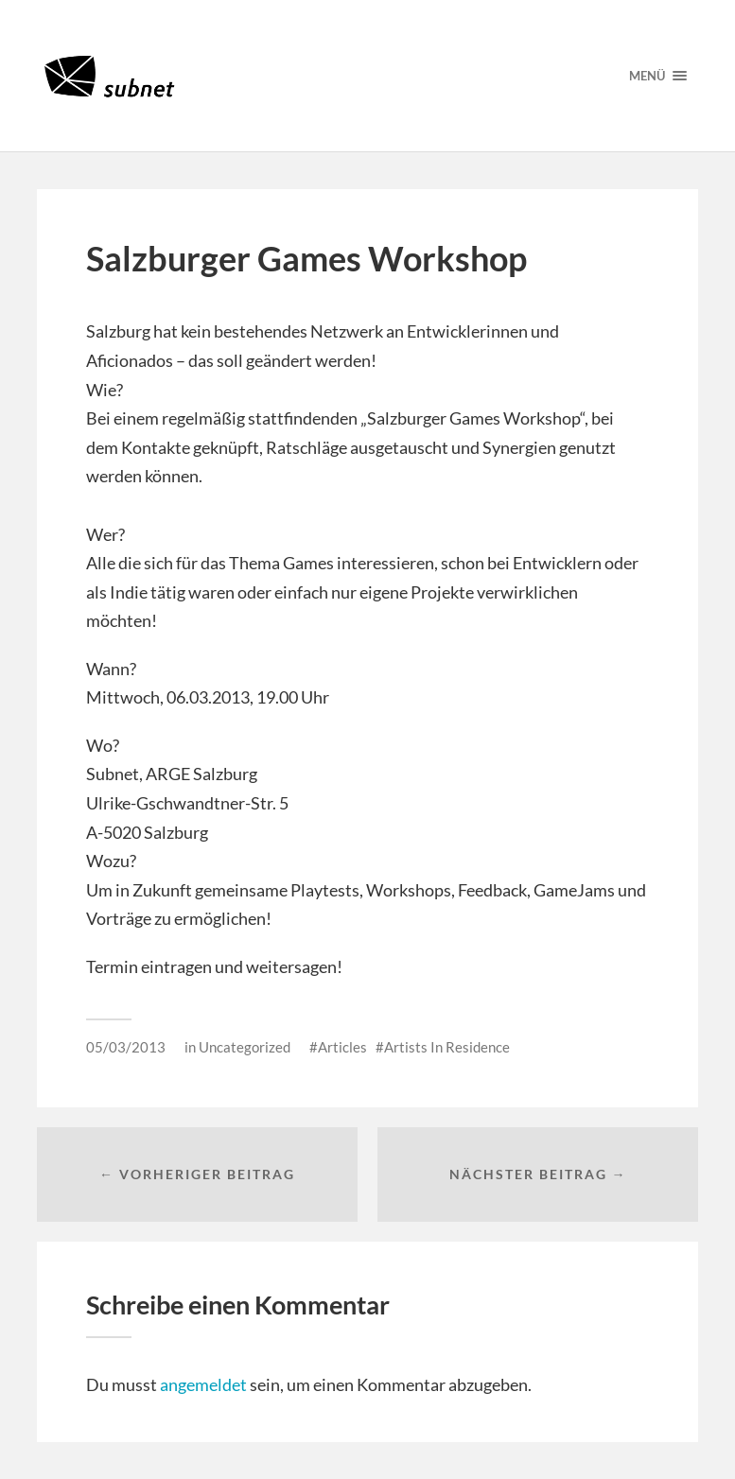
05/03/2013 (126, 1046)
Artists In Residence (447, 1046)
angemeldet (203, 1384)
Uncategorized (244, 1046)
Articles (342, 1046)
